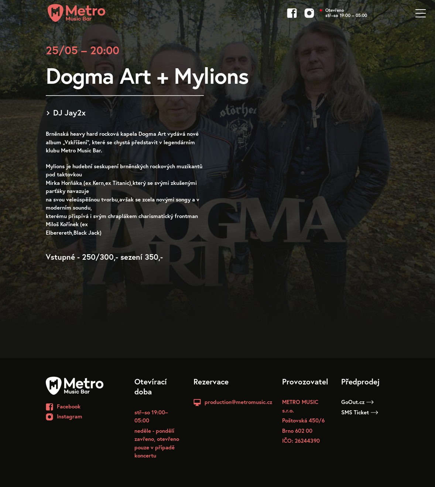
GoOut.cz (357, 401)
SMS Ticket (359, 412)
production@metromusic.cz (238, 401)
